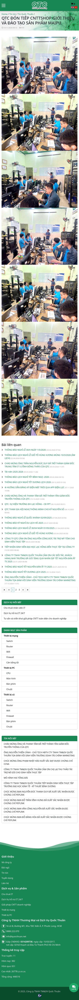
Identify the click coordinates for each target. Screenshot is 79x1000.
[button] (3, 5)
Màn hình (11, 678)
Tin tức (12, 14)
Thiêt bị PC (7, 915)
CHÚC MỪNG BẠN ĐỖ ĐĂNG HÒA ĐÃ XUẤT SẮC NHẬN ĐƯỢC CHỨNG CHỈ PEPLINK (37, 819)
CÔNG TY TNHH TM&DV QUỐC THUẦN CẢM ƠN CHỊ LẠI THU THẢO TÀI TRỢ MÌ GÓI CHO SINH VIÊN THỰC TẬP (38, 771)
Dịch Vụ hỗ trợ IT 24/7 (14, 613)
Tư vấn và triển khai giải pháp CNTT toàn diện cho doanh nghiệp (35, 618)
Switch (9, 641)
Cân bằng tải (12, 662)
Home (5, 14)
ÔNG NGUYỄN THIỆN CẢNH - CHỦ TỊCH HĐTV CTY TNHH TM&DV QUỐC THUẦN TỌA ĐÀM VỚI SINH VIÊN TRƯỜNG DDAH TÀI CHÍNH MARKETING (39, 754)
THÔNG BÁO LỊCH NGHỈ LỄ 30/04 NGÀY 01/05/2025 (30, 528)
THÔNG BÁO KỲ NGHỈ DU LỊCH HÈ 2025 (24, 522)
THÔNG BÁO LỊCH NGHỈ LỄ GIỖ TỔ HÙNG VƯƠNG (29, 533)
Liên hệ (5, 883)
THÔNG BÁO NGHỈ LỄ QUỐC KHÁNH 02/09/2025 (28, 517)
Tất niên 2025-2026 (14, 471)
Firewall (10, 657)
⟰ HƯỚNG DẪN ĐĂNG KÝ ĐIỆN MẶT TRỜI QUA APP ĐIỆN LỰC (34, 487)
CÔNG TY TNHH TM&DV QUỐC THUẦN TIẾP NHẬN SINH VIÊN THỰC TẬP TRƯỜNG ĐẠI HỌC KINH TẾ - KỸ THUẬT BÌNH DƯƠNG (39, 785)
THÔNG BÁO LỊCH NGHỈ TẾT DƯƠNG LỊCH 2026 (28, 482)
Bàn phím (11, 683)
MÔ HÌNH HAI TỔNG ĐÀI (16, 777)
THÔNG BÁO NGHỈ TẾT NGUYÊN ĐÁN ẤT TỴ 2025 (28, 566)
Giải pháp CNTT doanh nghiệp (16, 904)
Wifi (8, 651)
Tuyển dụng (7, 878)
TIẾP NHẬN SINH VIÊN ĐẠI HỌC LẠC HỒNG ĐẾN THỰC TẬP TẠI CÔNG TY (40, 546)
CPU (8, 673)
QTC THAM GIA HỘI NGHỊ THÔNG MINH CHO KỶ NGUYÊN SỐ (34, 509)
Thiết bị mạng (8, 909)
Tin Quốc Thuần (25, 14)
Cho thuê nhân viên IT (14, 607)
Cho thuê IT (7, 894)
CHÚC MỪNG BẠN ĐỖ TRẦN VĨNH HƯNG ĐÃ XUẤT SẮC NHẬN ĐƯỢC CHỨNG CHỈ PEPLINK (37, 802)
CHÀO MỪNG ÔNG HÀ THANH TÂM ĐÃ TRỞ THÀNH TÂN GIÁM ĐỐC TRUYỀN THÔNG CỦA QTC (36, 745)
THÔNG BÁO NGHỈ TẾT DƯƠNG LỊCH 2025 (25, 572)
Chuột (9, 689)
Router (9, 646)
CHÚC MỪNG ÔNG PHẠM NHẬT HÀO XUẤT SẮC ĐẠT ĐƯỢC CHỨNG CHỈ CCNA (38, 762)
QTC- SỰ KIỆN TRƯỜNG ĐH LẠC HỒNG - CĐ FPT (27, 504)
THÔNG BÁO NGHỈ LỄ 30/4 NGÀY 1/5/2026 (25, 449)
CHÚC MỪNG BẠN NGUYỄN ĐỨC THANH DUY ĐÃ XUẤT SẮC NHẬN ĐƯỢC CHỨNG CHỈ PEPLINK (39, 793)
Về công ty (7, 862)
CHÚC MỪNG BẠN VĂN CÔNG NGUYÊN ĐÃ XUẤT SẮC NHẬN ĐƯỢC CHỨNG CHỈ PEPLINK (36, 810)
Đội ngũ (5, 867)
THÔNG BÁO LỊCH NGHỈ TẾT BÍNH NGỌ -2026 (27, 477)
